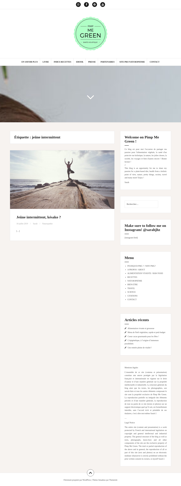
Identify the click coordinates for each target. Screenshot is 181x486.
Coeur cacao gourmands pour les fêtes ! (143, 336)
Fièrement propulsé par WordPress (77, 480)
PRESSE (92, 62)
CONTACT (155, 62)
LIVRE (46, 62)
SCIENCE (131, 292)
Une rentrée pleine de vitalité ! (140, 348)
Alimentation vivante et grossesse (141, 328)
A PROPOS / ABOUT (136, 270)
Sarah (35, 224)
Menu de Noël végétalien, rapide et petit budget (146, 332)
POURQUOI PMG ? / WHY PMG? (141, 266)
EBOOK (79, 62)
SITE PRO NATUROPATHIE (132, 62)
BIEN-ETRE (132, 284)
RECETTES (132, 277)
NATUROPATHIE (134, 281)
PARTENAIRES (108, 62)
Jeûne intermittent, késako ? (38, 217)
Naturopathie (47, 224)
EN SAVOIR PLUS (29, 62)
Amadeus (102, 480)
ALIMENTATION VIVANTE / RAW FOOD (145, 273)
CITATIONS (132, 296)
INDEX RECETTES (62, 62)
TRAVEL (131, 288)
